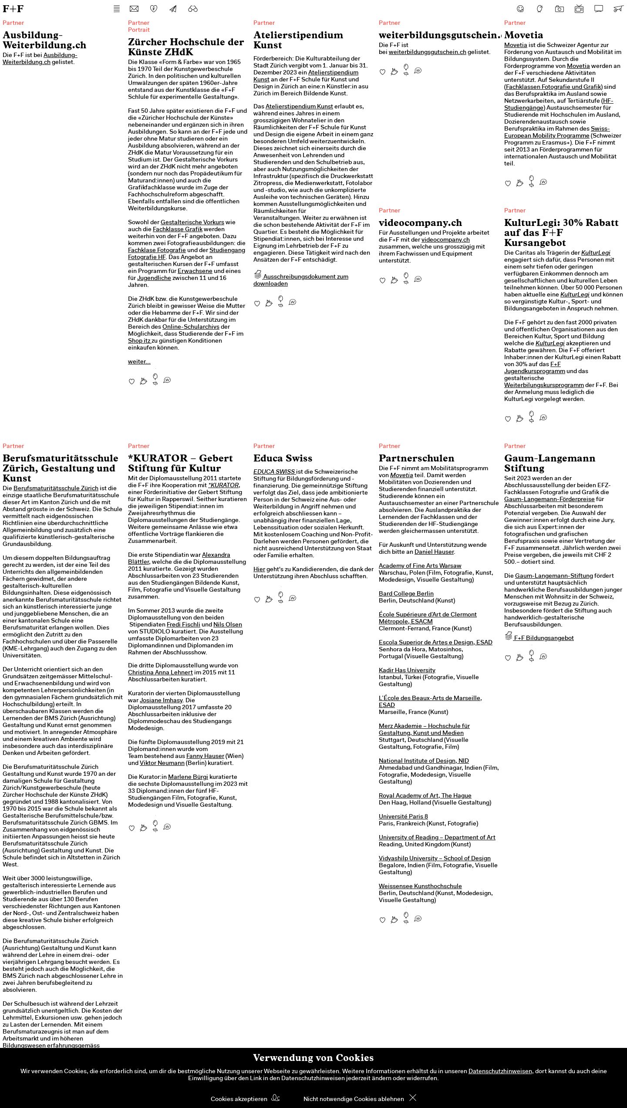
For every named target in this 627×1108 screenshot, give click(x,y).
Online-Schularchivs (190, 327)
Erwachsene (195, 272)
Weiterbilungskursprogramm (544, 386)
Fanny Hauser (205, 757)
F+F (13, 8)
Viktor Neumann (162, 764)
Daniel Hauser (434, 552)
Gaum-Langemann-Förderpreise (549, 500)
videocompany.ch (445, 240)
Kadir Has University (407, 671)
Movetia (515, 46)
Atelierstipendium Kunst (299, 107)
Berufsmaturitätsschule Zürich (55, 489)
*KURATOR (223, 486)
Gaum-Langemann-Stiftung (554, 576)
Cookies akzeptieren (239, 1100)
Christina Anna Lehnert (160, 673)
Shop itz (140, 341)
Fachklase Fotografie (157, 251)
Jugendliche (154, 279)
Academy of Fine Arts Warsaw (420, 566)
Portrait (139, 30)
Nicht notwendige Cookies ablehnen (353, 1100)
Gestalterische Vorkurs (192, 223)
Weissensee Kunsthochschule (420, 887)
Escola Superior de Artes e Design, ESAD (435, 643)
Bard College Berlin (406, 594)
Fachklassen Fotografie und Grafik (553, 87)
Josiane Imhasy (161, 701)
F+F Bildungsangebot (539, 639)
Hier (259, 570)
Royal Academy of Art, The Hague (425, 796)
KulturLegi (595, 253)
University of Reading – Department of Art (437, 838)
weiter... (139, 362)
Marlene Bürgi (188, 778)
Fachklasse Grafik (177, 230)
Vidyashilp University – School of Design (435, 859)
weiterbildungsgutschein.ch (427, 53)
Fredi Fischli (183, 625)
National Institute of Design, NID (424, 761)
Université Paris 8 (403, 817)
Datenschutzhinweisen (500, 1072)
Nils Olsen (227, 625)
